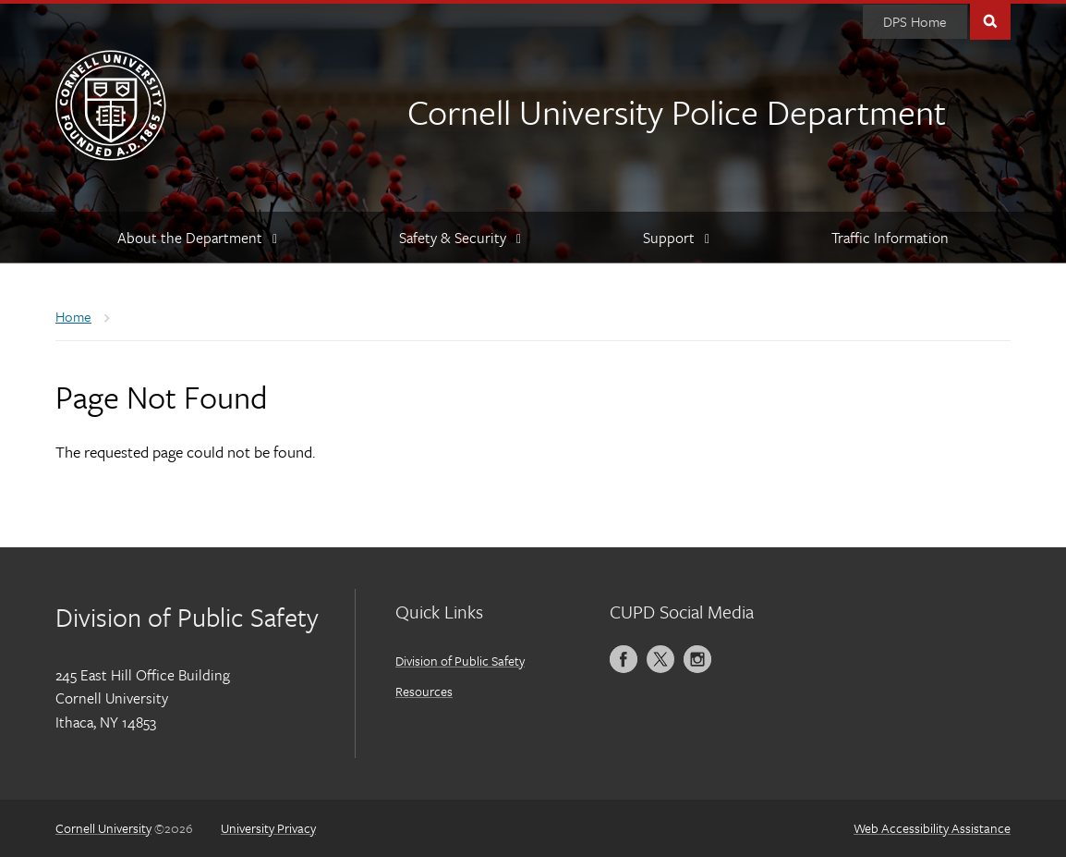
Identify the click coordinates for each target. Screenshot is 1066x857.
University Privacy (268, 828)
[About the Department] (196, 237)
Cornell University (103, 828)
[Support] (675, 237)
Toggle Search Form (990, 20)
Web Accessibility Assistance (932, 828)
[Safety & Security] (459, 237)
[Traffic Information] (890, 237)
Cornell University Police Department (676, 111)
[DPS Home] (915, 22)
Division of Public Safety (460, 660)
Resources (424, 691)
